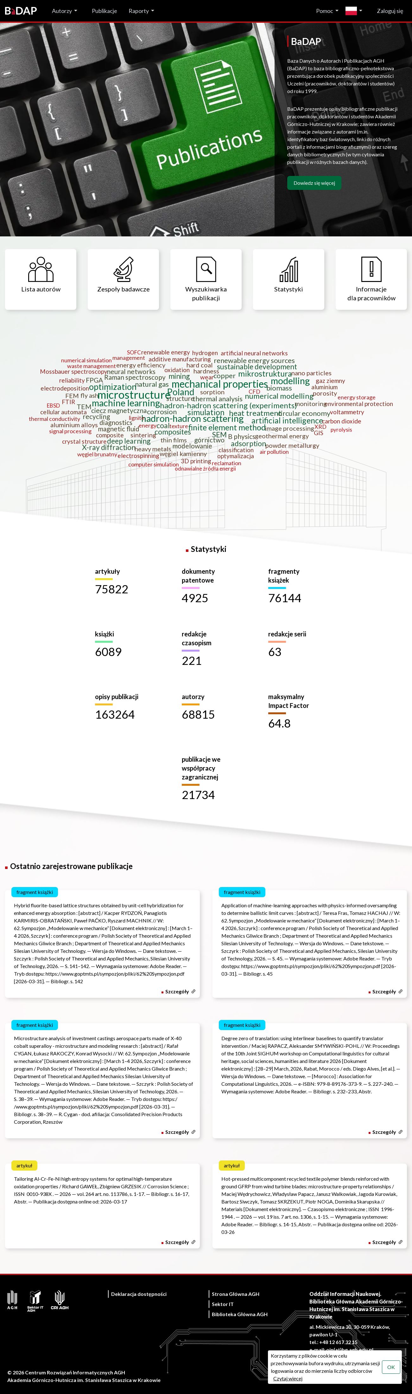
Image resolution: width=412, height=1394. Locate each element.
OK (391, 1367)
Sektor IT (223, 1304)
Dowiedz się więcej (314, 183)
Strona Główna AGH (235, 1294)
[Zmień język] (355, 11)
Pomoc (324, 10)
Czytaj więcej (287, 1378)
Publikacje (104, 10)
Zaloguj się (390, 10)
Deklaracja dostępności (139, 1294)
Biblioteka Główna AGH (240, 1314)
